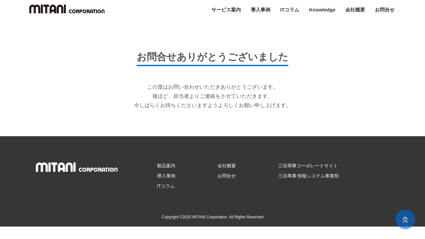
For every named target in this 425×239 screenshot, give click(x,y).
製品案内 (166, 165)
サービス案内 (226, 9)
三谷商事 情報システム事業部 (308, 175)
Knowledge (322, 9)
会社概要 (355, 9)
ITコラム (289, 9)
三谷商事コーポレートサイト (308, 165)
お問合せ (385, 9)
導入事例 (260, 9)
